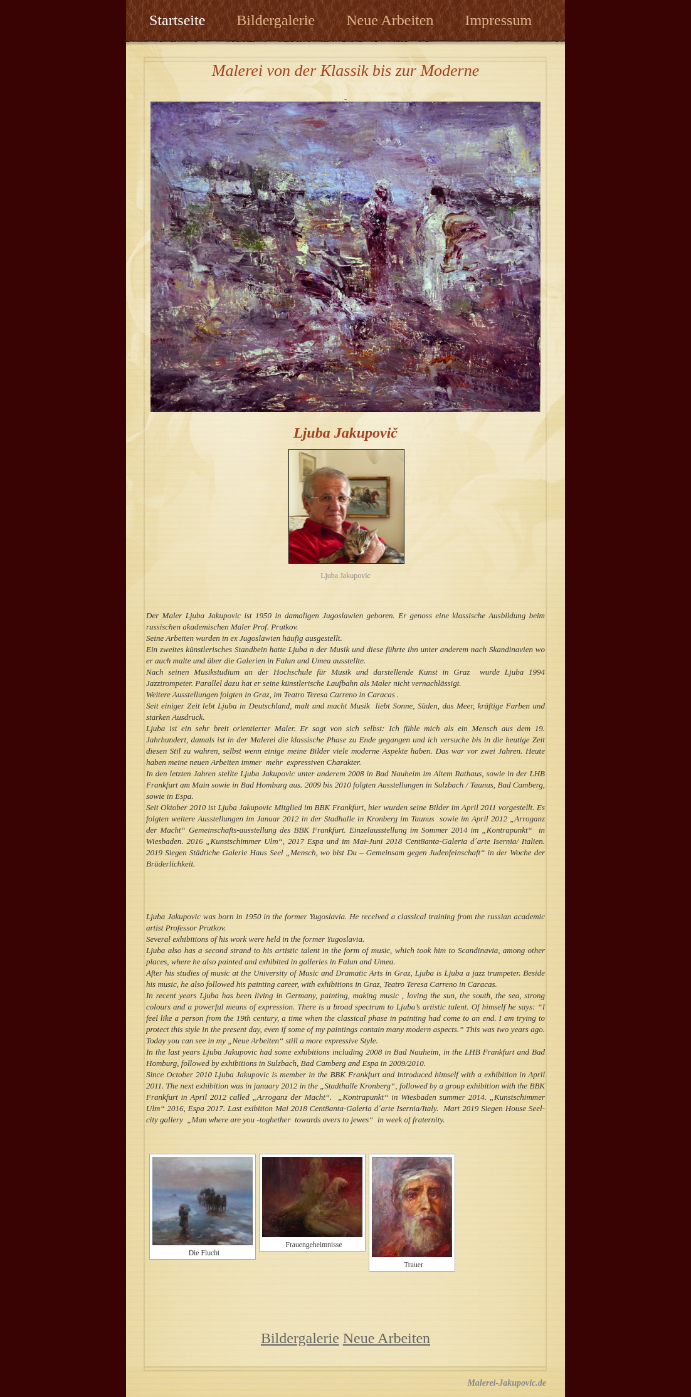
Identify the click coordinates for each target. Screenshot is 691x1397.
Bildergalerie (275, 20)
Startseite (177, 20)
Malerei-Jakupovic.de (506, 1383)
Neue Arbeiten (389, 20)
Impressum (498, 20)
